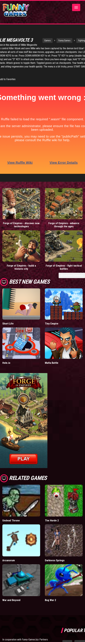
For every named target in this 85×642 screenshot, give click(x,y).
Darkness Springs (54, 560)
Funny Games (64, 40)
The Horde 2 (52, 520)
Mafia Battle (51, 362)
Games (47, 40)
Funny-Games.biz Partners (35, 639)
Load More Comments (72, 275)
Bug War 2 (50, 600)
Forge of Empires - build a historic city (21, 267)
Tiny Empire (51, 323)
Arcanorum (8, 560)
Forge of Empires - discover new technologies (21, 225)
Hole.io (6, 362)
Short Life (8, 323)
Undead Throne (11, 520)
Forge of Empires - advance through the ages (63, 225)
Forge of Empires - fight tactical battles (64, 267)
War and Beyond (11, 600)
